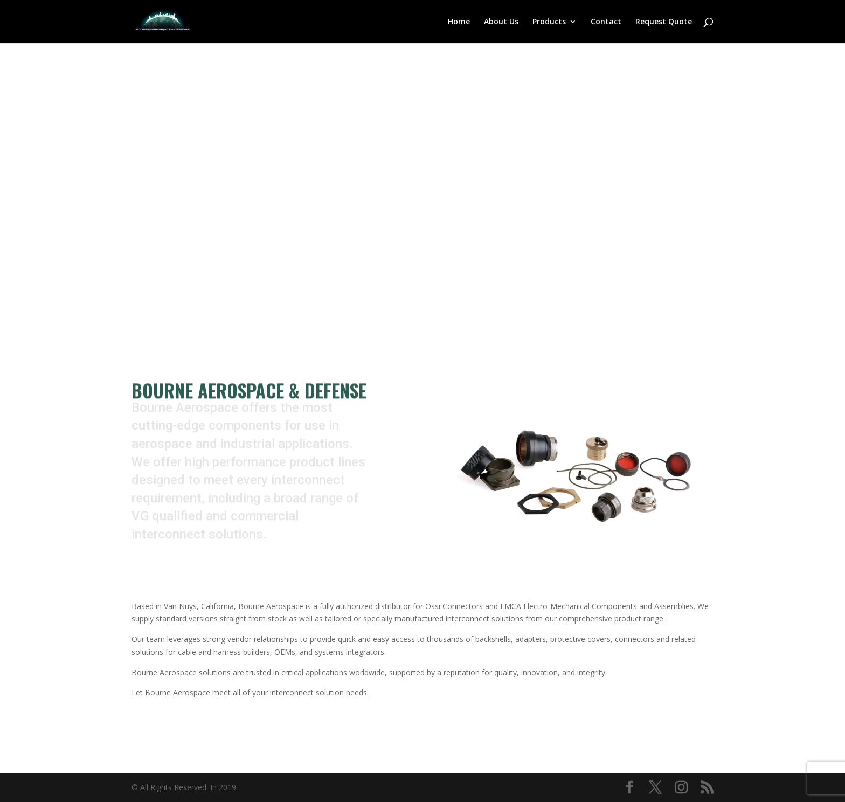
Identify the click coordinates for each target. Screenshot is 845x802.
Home (459, 22)
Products (549, 22)
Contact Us (195, 247)
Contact (606, 22)
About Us (501, 22)
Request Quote (663, 22)
